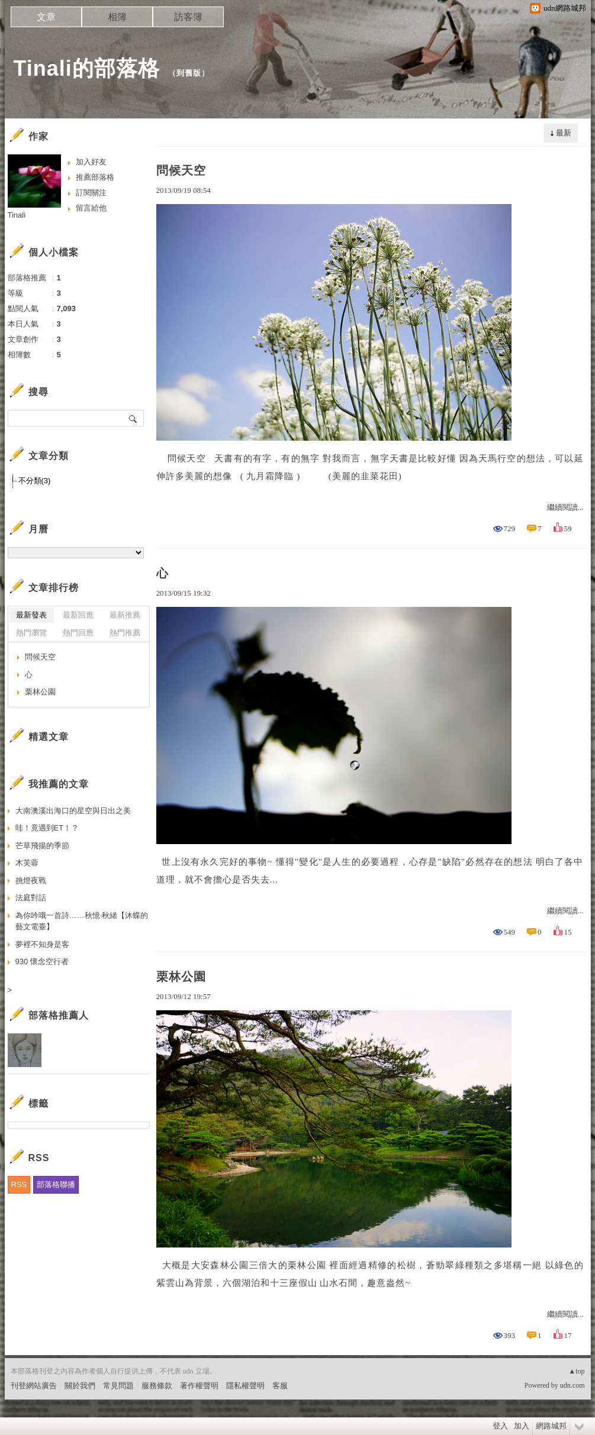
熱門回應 (78, 632)
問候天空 (181, 170)
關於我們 (80, 1385)
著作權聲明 (199, 1385)
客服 (280, 1385)
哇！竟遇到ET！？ (47, 827)
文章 (46, 17)
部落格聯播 (56, 1184)
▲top (576, 1371)
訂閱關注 (91, 192)
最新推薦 (125, 614)
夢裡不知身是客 (42, 944)
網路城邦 (551, 1425)
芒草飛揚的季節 (42, 845)
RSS (19, 1184)
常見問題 (118, 1385)
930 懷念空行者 (42, 961)
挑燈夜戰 (30, 880)
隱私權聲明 (245, 1385)
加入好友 (91, 161)
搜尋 (133, 418)
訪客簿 (188, 17)
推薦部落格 (95, 177)
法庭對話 (30, 897)
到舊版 (188, 73)
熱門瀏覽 (31, 632)
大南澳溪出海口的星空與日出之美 (73, 810)
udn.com (572, 1385)
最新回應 (78, 614)
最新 (563, 132)
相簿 (117, 17)
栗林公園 (181, 976)
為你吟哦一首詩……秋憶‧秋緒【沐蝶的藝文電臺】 (81, 921)
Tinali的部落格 (87, 68)
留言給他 (91, 207)
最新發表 (31, 614)
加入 (521, 1425)
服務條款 (156, 1385)
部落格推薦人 (58, 1015)
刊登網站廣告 (34, 1385)
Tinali (17, 215)
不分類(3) (34, 480)
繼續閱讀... (565, 507)
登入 (500, 1425)
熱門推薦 (125, 632)
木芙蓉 (26, 862)
